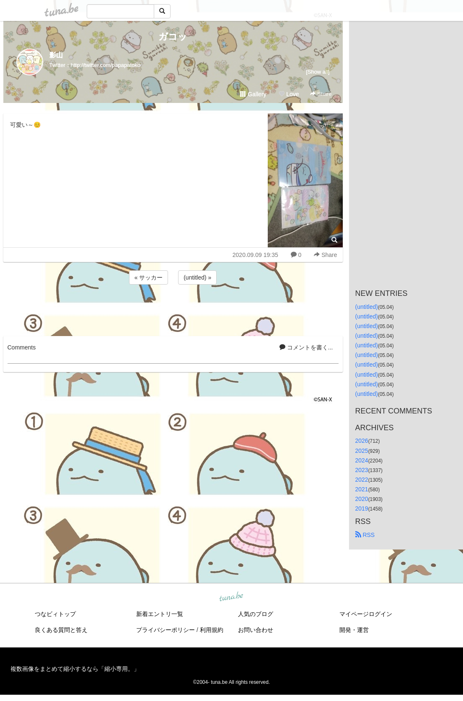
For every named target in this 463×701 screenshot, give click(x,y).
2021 (361, 489)
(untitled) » (197, 277)
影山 (56, 55)
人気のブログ (255, 614)
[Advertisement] (173, 309)
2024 (361, 460)
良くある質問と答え (61, 630)
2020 (361, 499)
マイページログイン (365, 614)
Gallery (253, 94)
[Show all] (317, 72)
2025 (361, 450)
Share (320, 94)
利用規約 (211, 630)
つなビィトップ (55, 614)
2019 (361, 508)
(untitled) (366, 306)
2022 (361, 479)
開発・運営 (354, 630)
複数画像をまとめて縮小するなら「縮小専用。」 (75, 668)
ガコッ (172, 36)
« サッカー (149, 277)
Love (289, 94)
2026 (361, 440)
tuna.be (231, 597)
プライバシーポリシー (165, 630)
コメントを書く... (306, 347)
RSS (365, 535)
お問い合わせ (255, 630)
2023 (361, 470)
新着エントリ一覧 (159, 614)
